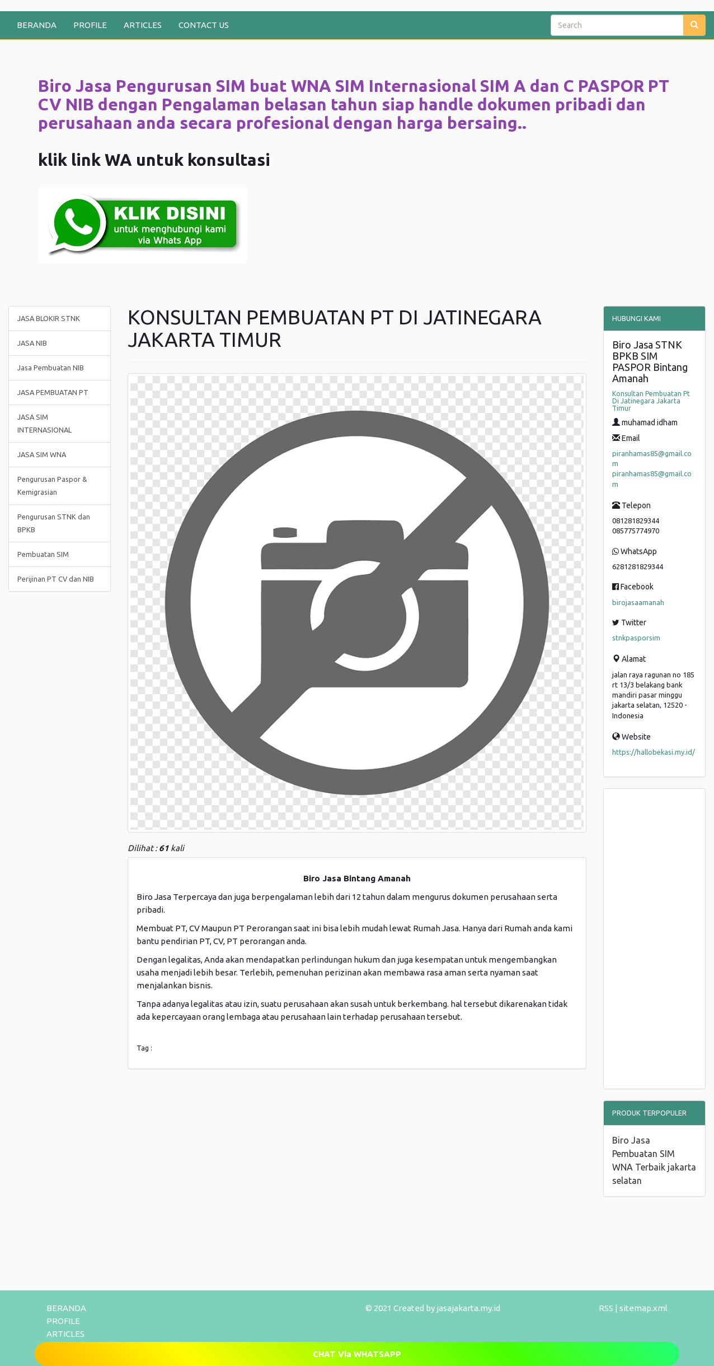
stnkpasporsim (636, 638)
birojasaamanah (638, 602)
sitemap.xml (643, 1308)
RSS (606, 1308)
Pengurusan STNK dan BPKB (53, 523)
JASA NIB (32, 343)
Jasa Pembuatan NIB (50, 367)
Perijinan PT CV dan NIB (55, 579)
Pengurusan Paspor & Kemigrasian (52, 485)
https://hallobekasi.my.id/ (653, 752)
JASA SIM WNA (41, 454)
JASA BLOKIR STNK (48, 318)
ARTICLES (143, 25)
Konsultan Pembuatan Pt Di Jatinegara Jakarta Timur (651, 401)
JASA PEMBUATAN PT (52, 392)
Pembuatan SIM (43, 554)
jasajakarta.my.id (468, 1308)
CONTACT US (203, 25)
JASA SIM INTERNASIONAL (44, 423)
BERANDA (37, 25)
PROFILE (90, 25)
